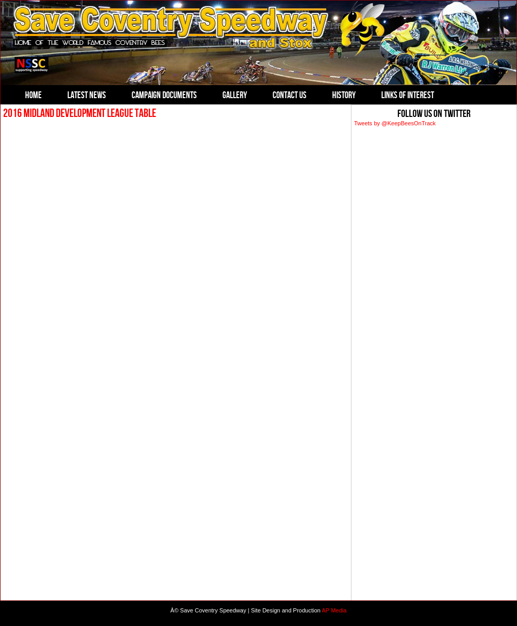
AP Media (334, 610)
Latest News (86, 95)
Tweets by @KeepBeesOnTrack (395, 123)
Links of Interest (407, 95)
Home (33, 95)
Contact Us (290, 95)
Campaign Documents (164, 95)
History (344, 95)
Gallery (234, 95)
